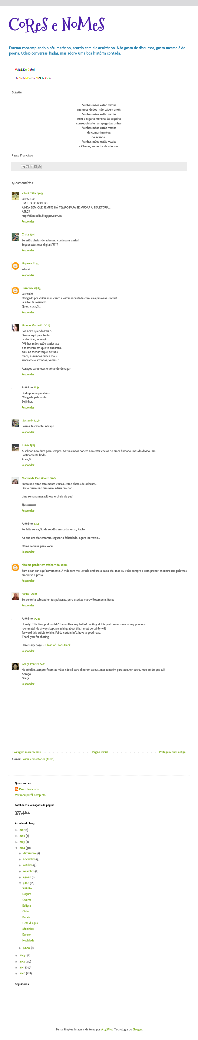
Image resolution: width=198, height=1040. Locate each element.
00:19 (47, 325)
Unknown (27, 288)
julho (26, 883)
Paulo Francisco (28, 789)
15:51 (36, 524)
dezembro (29, 853)
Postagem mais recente (27, 752)
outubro (28, 865)
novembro (29, 859)
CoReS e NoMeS (57, 25)
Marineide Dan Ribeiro (35, 478)
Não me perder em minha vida (41, 565)
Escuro (26, 934)
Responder (28, 221)
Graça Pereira (30, 664)
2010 (23, 973)
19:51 (32, 234)
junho (26, 948)
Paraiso (26, 917)
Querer (26, 900)
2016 (23, 836)
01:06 (64, 565)
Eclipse (26, 906)
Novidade (28, 940)
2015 (23, 842)
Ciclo (25, 911)
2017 (22, 830)
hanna (25, 594)
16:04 (53, 478)
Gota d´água (30, 923)
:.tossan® (27, 420)
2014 (23, 848)
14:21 (42, 664)
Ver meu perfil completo (30, 795)
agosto (27, 877)
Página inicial (100, 752)
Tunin (25, 445)
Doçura (26, 894)
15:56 (36, 420)
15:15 (32, 445)
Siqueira (27, 263)
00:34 (33, 594)
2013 (23, 955)
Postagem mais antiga (172, 752)
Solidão (27, 888)
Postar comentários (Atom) (38, 759)
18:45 (36, 387)
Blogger (137, 1029)
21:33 (35, 263)
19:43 (40, 193)
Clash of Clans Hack (57, 645)
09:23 (37, 288)
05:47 (37, 618)
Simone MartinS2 (32, 325)
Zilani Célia (29, 193)
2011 (22, 967)
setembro (29, 871)
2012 (23, 961)
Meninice (28, 929)
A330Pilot (107, 1029)
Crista (25, 234)
